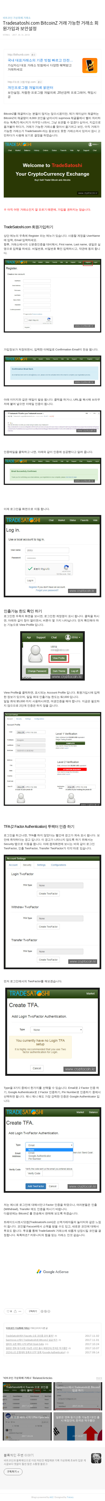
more (99, 1378)
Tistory (70, 1497)
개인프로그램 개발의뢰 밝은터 (30, 87)
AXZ (51, 1497)
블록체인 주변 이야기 (19, 1455)
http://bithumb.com (18, 54)
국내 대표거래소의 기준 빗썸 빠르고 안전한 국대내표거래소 (40, 60)
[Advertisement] (52, 1271)
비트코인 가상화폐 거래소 (17, 18)
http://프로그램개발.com (22, 81)
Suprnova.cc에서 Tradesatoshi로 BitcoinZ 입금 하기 (31, 1339)
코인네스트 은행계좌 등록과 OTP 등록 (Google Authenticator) (36, 1352)
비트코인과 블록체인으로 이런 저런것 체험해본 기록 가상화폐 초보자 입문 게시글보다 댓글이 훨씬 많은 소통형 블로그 (45, 1462)
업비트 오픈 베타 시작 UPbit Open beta (25, 1344)
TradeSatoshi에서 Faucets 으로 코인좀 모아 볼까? (30, 1335)
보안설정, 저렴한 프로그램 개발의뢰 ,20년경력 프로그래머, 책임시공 (52, 94)
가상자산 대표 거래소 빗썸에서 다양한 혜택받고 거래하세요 (40, 67)
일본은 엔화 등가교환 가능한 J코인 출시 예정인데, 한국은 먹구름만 (36, 1348)
